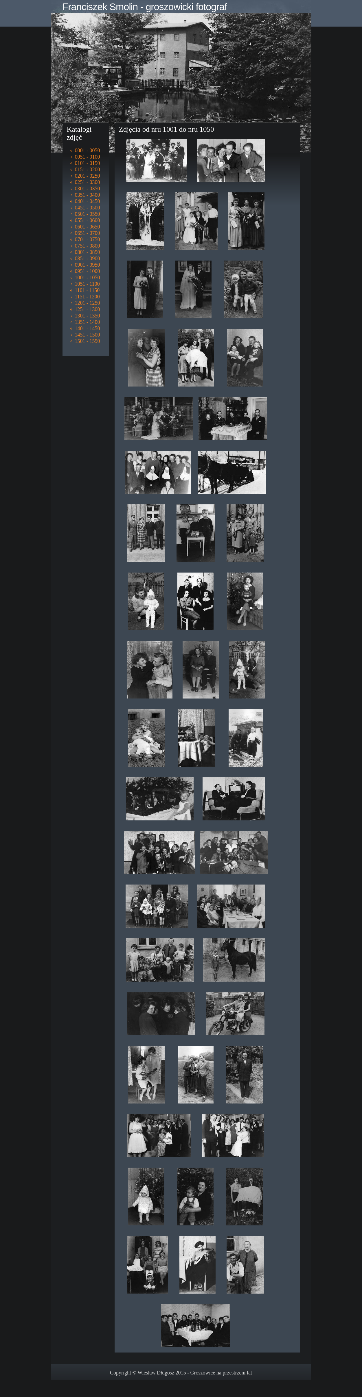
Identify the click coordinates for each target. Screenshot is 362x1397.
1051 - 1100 (87, 284)
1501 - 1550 (87, 341)
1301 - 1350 (87, 316)
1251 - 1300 (87, 309)
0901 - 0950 (87, 265)
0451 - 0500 (87, 208)
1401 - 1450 (87, 328)
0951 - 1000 (87, 271)
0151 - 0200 (87, 169)
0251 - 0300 (87, 182)
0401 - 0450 (87, 201)
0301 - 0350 (87, 189)
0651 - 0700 (87, 233)
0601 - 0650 (87, 227)
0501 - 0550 (87, 214)
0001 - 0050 (87, 150)
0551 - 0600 (87, 220)
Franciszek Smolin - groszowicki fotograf (145, 6)
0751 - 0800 (87, 246)
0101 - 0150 (87, 163)
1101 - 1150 (87, 290)
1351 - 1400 (87, 322)
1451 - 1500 (87, 335)
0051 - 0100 (87, 157)
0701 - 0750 (87, 239)
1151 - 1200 (87, 297)
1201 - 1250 (87, 303)
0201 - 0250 (87, 176)
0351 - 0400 (87, 195)
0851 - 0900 (87, 258)
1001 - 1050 (87, 277)
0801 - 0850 (87, 252)
